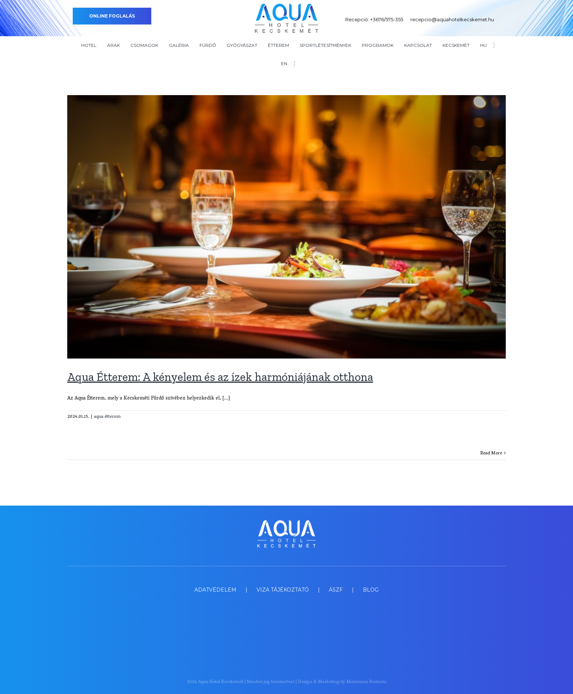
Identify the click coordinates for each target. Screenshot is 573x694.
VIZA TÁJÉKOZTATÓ (283, 589)
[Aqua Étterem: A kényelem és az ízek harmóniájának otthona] (286, 227)
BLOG (371, 589)
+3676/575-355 (386, 19)
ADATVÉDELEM (215, 589)
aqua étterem (107, 416)
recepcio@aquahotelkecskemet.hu (452, 19)
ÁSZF (336, 589)
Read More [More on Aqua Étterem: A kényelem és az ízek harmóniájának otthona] (491, 453)
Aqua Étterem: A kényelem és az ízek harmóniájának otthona (220, 377)
